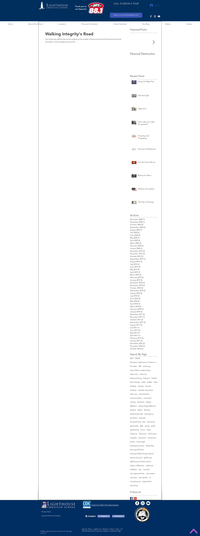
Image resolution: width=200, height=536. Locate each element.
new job (146, 469)
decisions (140, 402)
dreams (133, 410)
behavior (146, 378)
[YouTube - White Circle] (148, 503)
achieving (146, 366)
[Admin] (104, 516)
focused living (135, 422)
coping (133, 402)
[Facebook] (150, 16)
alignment (134, 374)
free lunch (151, 422)
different (133, 406)
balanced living (136, 378)
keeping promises (137, 446)
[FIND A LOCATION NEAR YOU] (126, 15)
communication (136, 398)
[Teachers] (118, 516)
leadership (150, 446)
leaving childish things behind (142, 453)
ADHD (137, 358)
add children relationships (140, 370)
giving (147, 426)
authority (142, 374)
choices (148, 386)
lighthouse (148, 457)
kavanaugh (141, 441)
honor (142, 430)
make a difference (137, 465)
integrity (133, 438)
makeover (149, 465)
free (143, 422)
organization (147, 481)
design (148, 402)
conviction (148, 398)
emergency (148, 414)
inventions (142, 438)
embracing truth (136, 414)
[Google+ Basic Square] (135, 498)
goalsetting (134, 430)
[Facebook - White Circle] (137, 503)
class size (133, 394)
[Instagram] (155, 16)
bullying (133, 386)
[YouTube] (159, 16)
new (140, 469)
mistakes (133, 469)
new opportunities (137, 473)
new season (150, 473)
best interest (135, 382)
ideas (149, 430)
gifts (141, 426)
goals (153, 426)
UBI (139, 366)
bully (155, 382)
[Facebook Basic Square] (131, 498)
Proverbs (133, 366)
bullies (149, 382)
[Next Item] (154, 42)
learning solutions (137, 449)
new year (133, 477)
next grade (143, 477)
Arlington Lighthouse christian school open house (144, 362)
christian (133, 390)
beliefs (154, 378)
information (152, 434)
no (150, 477)
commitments (144, 394)
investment (151, 438)
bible (144, 382)
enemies (142, 418)
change (141, 386)
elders (139, 410)
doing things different (147, 406)
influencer (142, 434)
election (147, 410)
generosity (134, 426)
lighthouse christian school (140, 461)
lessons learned (136, 457)
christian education (145, 390)
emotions (133, 418)
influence (133, 434)
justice (132, 441)
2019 (132, 358)
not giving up (135, 481)
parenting (134, 485)
